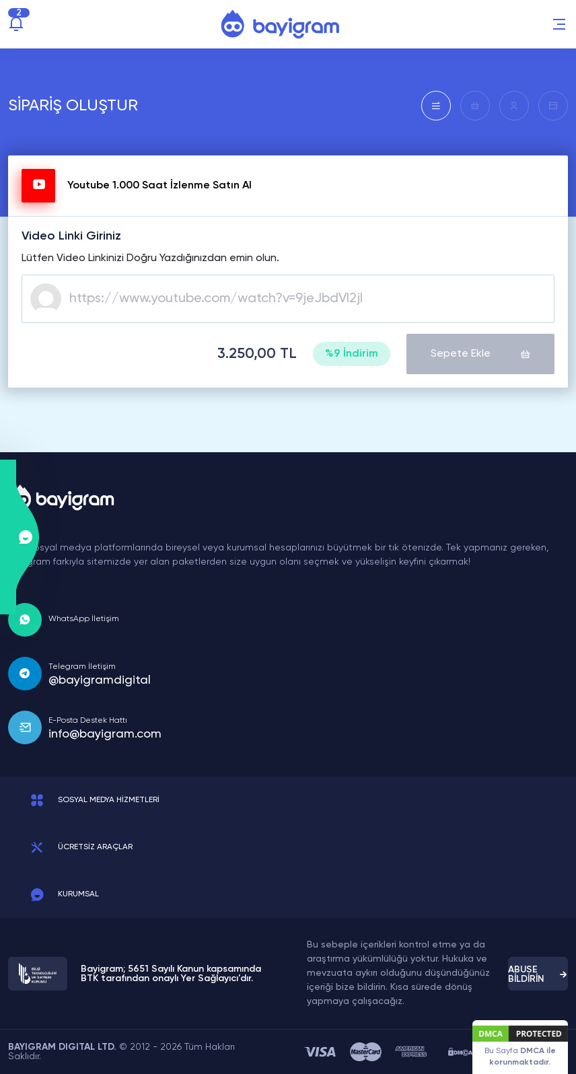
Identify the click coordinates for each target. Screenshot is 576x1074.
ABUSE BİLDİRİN (538, 974)
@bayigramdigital (99, 680)
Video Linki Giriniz (71, 236)
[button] (559, 24)
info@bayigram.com (104, 734)
